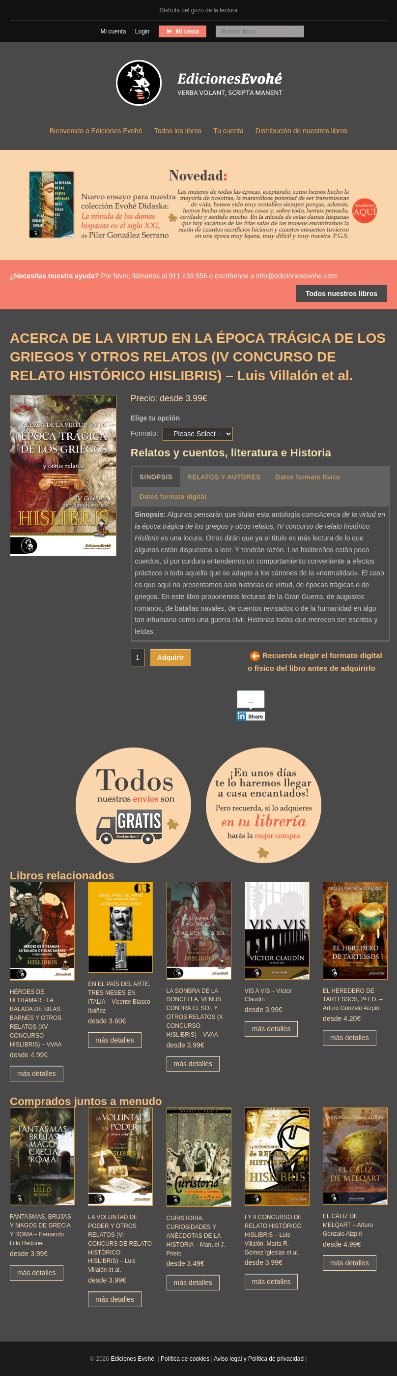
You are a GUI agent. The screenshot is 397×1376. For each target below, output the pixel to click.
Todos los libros (178, 131)
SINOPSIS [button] (156, 477)
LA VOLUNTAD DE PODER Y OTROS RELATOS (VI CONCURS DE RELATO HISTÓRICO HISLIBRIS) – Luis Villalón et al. (120, 1243)
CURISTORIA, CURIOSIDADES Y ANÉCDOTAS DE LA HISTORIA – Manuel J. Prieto (196, 1235)
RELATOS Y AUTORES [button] (224, 477)
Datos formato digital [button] (173, 496)
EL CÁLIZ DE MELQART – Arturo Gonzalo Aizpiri (348, 1225)
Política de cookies (185, 1358)
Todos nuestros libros (341, 294)
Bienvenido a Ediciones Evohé (96, 131)
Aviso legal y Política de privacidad (259, 1358)
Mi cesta (186, 31)
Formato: (144, 433)
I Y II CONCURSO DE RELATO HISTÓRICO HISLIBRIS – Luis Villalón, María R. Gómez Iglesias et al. (273, 1235)
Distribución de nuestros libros (301, 131)
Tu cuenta (228, 131)
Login (142, 31)
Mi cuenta (113, 31)
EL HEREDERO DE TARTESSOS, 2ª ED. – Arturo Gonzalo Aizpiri (353, 999)
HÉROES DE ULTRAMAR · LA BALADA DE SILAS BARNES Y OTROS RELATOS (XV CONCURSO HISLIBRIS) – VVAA (36, 1018)
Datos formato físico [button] (308, 477)
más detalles (36, 1073)
